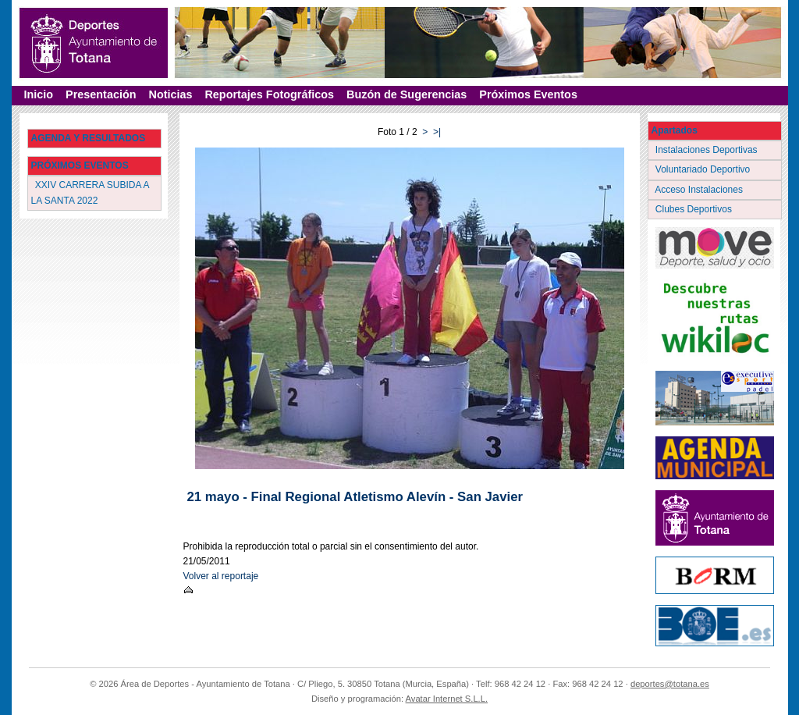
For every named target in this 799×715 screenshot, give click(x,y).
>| (437, 131)
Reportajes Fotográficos (269, 94)
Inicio (39, 94)
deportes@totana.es (669, 683)
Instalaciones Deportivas (708, 149)
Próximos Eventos (528, 94)
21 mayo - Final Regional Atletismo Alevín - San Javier (355, 496)
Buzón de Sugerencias (406, 94)
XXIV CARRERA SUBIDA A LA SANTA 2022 (90, 192)
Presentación (101, 94)
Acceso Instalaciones (700, 189)
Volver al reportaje (221, 576)
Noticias (170, 94)
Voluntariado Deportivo (704, 169)
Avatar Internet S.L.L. (447, 698)
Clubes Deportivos (695, 209)
